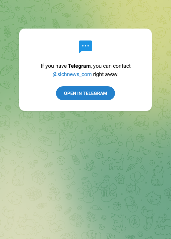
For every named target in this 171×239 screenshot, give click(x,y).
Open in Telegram (85, 93)
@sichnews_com (72, 74)
